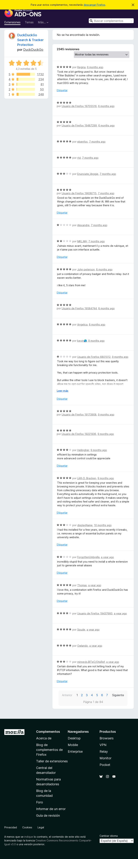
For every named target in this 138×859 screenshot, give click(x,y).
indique (28, 836)
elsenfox (82, 141)
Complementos (48, 731)
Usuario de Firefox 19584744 (79, 308)
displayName (85, 525)
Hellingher (83, 450)
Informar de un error (51, 809)
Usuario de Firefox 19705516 (79, 106)
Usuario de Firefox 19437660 (94, 613)
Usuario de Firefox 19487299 (79, 125)
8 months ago (104, 269)
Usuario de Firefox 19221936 (79, 433)
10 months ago (103, 525)
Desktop (74, 738)
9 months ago (96, 340)
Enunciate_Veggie (87, 173)
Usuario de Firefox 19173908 (79, 414)
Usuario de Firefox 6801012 (94, 356)
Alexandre (83, 225)
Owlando (82, 645)
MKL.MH (82, 241)
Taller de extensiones (52, 761)
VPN (103, 745)
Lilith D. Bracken (86, 478)
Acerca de (43, 738)
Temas (29, 22)
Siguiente (118, 695)
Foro (39, 802)
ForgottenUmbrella (88, 557)
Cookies (27, 827)
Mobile (73, 745)
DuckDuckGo (33, 49)
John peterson (86, 269)
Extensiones (12, 22)
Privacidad (10, 827)
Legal (41, 827)
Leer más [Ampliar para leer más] (62, 390)
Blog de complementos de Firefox (49, 749)
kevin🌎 (82, 340)
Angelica (82, 324)
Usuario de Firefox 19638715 (79, 193)
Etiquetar (62, 90)
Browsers (107, 738)
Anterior (67, 695)
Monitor (105, 758)
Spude (81, 629)
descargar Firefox (94, 4)
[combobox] (111, 20)
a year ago (107, 557)
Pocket (105, 765)
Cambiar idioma (109, 835)
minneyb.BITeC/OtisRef (91, 661)
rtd (79, 157)
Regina (81, 67)
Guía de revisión (48, 815)
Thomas (82, 585)
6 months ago (95, 67)
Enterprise (75, 751)
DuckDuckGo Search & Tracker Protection (30, 40)
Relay (104, 751)
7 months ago (97, 141)
